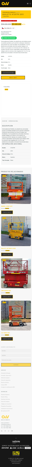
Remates (18, 12)
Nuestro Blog (4, 397)
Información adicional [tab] (13, 120)
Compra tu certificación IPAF (8, 387)
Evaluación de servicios (6, 408)
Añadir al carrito (13, 77)
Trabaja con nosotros (6, 404)
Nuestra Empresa (5, 394)
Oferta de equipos (5, 377)
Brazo (6, 34)
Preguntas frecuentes (6, 406)
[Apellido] (16, 355)
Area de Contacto (5, 401)
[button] (27, 3)
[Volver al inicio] (5, 3)
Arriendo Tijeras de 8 (6, 375)
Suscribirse (16, 364)
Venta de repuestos (5, 380)
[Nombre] (16, 351)
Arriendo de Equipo (5, 373)
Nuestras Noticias (5, 399)
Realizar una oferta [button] (8, 72)
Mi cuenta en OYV (5, 411)
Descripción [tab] (4, 120)
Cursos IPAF (4, 384)
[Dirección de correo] (16, 360)
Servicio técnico (5, 382)
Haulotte (9, 34)
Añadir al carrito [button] (7, 212)
